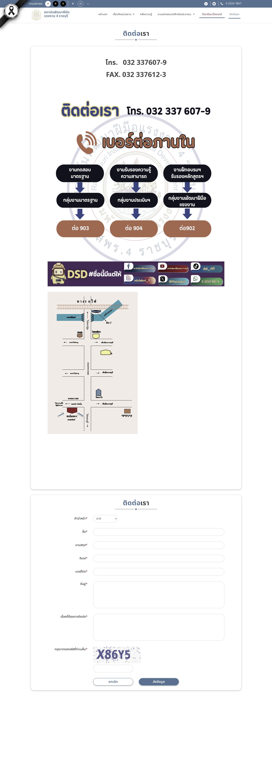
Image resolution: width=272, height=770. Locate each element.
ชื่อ (84, 532)
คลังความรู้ (146, 14)
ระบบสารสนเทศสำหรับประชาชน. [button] (175, 14)
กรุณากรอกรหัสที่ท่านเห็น (71, 649)
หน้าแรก (103, 14)
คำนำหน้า (80, 518)
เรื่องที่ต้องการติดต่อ (74, 617)
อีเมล (83, 558)
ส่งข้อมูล (159, 681)
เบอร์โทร (81, 571)
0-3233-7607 (233, 3)
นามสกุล (81, 545)
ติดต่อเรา (234, 14)
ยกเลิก (113, 681)
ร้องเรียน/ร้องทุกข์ (212, 14)
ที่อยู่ (83, 584)
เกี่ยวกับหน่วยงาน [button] (122, 14)
